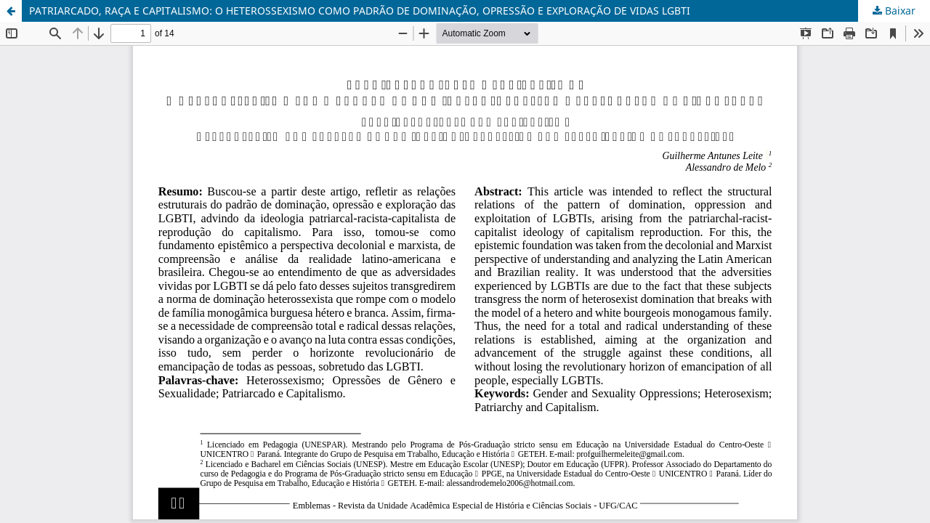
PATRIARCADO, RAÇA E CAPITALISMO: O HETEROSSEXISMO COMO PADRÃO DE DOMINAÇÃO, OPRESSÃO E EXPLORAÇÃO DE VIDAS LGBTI (359, 10)
